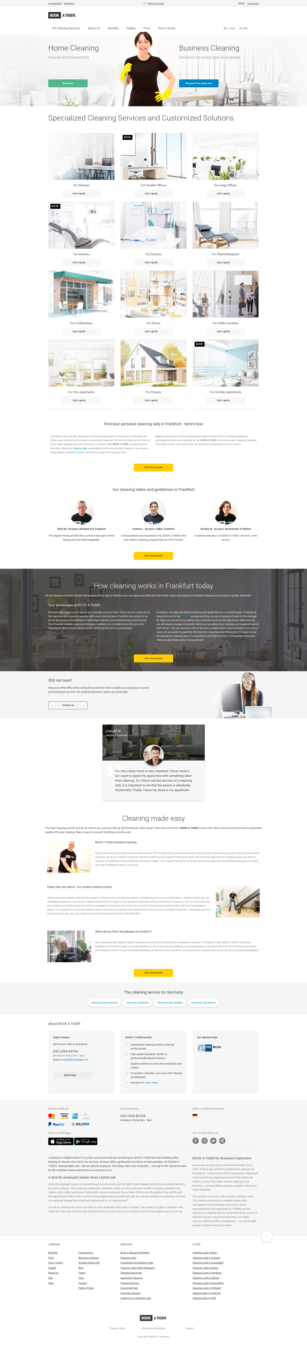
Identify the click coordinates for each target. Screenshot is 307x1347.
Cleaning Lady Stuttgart (170, 1002)
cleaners (185, 616)
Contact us (68, 705)
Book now (67, 83)
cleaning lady (80, 448)
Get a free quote (153, 467)
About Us (94, 28)
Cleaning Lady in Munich (206, 1277)
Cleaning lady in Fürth (204, 1298)
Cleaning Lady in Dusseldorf (208, 1262)
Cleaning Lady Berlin (137, 1002)
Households (55, 3)
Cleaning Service (129, 1283)
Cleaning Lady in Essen (205, 1267)
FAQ (50, 1277)
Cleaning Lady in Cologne (206, 1257)
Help (50, 1283)
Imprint (190, 1328)
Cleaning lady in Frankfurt (207, 1293)
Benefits (113, 28)
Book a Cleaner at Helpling (135, 1252)
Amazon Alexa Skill (89, 1262)
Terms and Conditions (153, 1328)
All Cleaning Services (66, 28)
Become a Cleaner (88, 1257)
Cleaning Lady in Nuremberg (208, 1283)
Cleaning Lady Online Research (137, 1267)
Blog (80, 1267)
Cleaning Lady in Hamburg (207, 1272)
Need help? (73, 1075)
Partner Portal (86, 1288)
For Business (85, 1252)
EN (245, 28)
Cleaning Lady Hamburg (104, 1002)
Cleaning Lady (128, 1257)
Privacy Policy (117, 1328)
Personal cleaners (130, 1293)
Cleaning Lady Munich (203, 1002)
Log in (232, 28)
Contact (82, 1283)
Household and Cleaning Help (136, 1262)
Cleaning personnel (131, 1272)
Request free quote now (198, 83)
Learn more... (152, 1082)
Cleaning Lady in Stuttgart (207, 1288)
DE (241, 28)
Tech (81, 1277)
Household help (129, 1288)
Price (146, 28)
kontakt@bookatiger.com (74, 1059)
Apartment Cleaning (131, 1277)
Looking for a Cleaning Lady (135, 1298)
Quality (131, 28)
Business (69, 3)
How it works (167, 28)
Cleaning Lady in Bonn (205, 1252)
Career (82, 1272)
